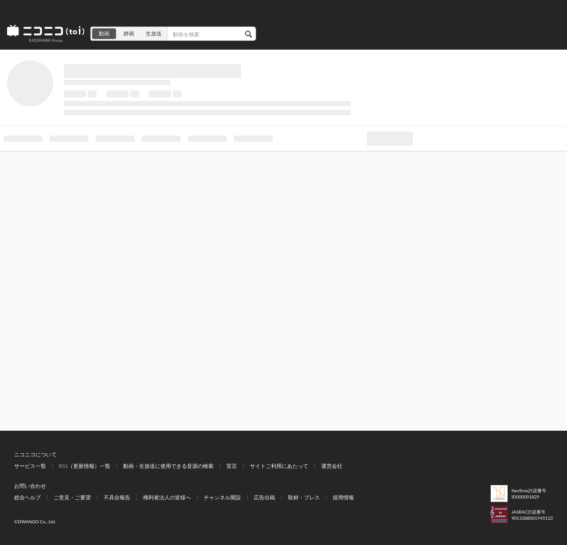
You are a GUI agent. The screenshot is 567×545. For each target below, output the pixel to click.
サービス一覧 (30, 466)
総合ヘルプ (27, 497)
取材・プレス (304, 497)
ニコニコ (46, 34)
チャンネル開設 (222, 497)
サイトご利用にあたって (279, 466)
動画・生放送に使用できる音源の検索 (168, 466)
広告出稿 (264, 497)
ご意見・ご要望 (72, 497)
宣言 (231, 466)
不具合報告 (117, 497)
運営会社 (331, 466)
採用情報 (343, 497)
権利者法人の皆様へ (167, 497)
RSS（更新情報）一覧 (84, 466)
